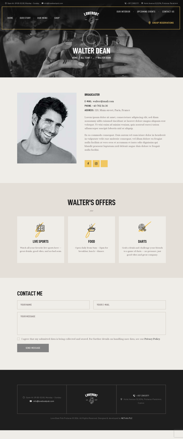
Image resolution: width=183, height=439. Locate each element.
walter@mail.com (103, 101)
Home (75, 58)
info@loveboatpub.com (43, 410)
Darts (142, 244)
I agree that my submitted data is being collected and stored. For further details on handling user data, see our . (91, 347)
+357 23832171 (142, 404)
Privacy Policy (152, 347)
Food (91, 244)
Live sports (41, 244)
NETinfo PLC (127, 427)
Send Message (33, 356)
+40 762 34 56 (100, 105)
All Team (85, 58)
